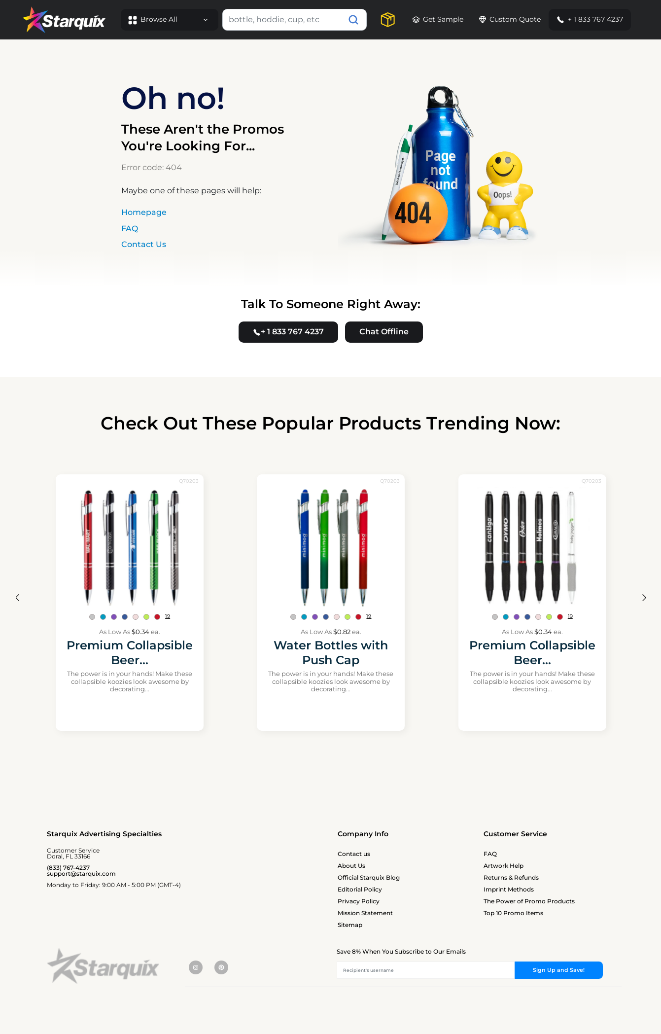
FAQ (129, 228)
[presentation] (17, 597)
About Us (351, 865)
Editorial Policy (360, 889)
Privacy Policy (359, 901)
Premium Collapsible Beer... (130, 652)
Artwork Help (503, 865)
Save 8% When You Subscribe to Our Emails (401, 951)
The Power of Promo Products (529, 901)
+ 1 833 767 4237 (590, 19)
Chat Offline (384, 331)
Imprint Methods (509, 889)
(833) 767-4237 (68, 867)
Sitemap (350, 924)
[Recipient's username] (426, 970)
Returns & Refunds (511, 877)
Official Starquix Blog (369, 877)
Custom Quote (510, 19)
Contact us (354, 853)
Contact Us (143, 244)
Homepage (144, 212)
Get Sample (438, 19)
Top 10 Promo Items (513, 913)
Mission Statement (365, 913)
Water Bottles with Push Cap (331, 652)
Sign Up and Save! (559, 970)
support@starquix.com (81, 873)
